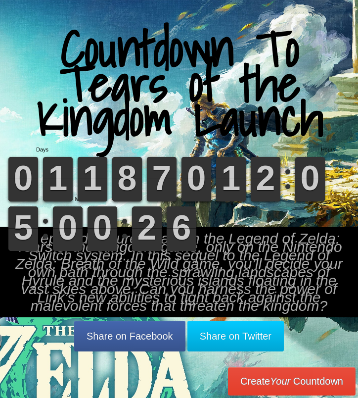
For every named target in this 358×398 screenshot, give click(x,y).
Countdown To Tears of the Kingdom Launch (179, 84)
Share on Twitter (235, 336)
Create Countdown (291, 381)
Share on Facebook (130, 336)
